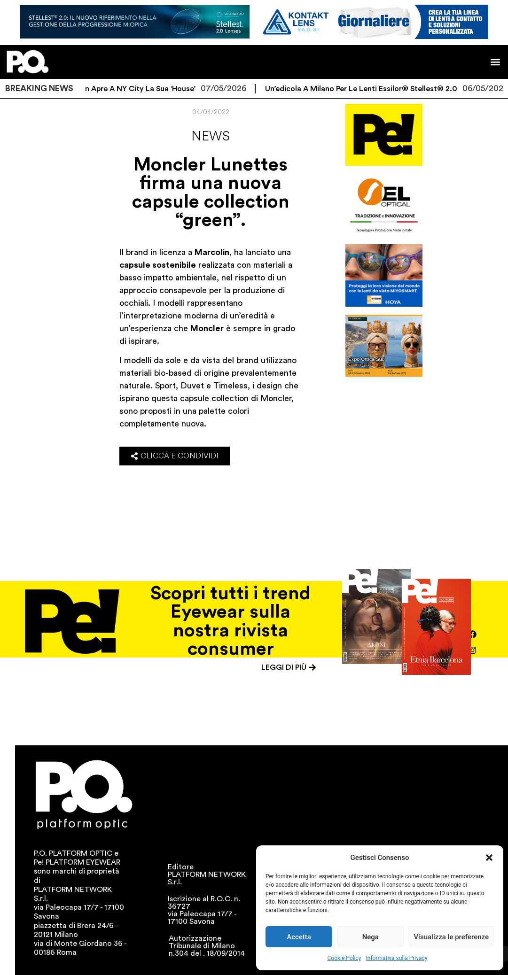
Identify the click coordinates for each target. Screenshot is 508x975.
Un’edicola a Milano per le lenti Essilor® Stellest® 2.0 (369, 89)
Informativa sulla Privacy (396, 958)
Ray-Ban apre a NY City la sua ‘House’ (135, 89)
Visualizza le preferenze (451, 937)
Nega (370, 937)
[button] (489, 857)
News (210, 136)
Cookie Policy (344, 958)
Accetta (299, 937)
